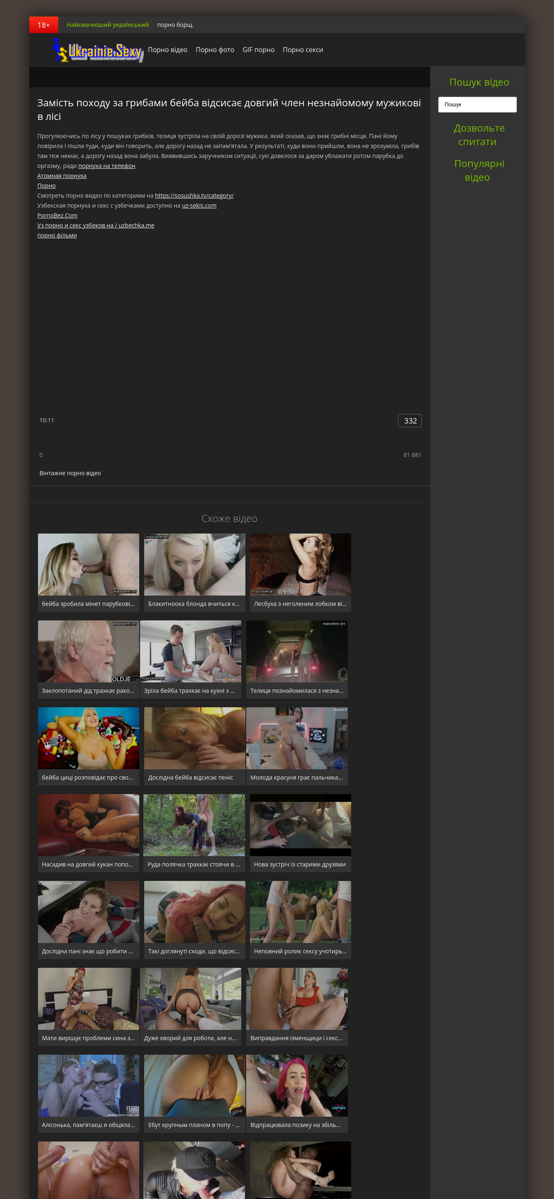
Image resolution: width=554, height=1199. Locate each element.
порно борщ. (175, 25)
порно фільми (57, 235)
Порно (47, 185)
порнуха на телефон (107, 166)
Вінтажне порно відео (70, 473)
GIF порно (247, 49)
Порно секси (291, 49)
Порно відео (156, 49)
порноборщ (81, 49)
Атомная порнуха (62, 175)
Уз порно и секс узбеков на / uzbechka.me (96, 225)
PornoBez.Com (58, 215)
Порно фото (204, 49)
